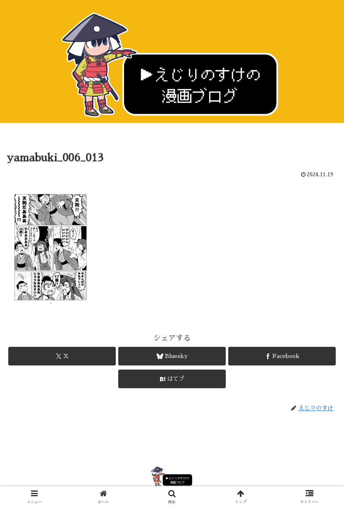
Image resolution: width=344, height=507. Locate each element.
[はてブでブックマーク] (172, 379)
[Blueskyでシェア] (172, 356)
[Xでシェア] (62, 356)
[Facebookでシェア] (282, 356)
